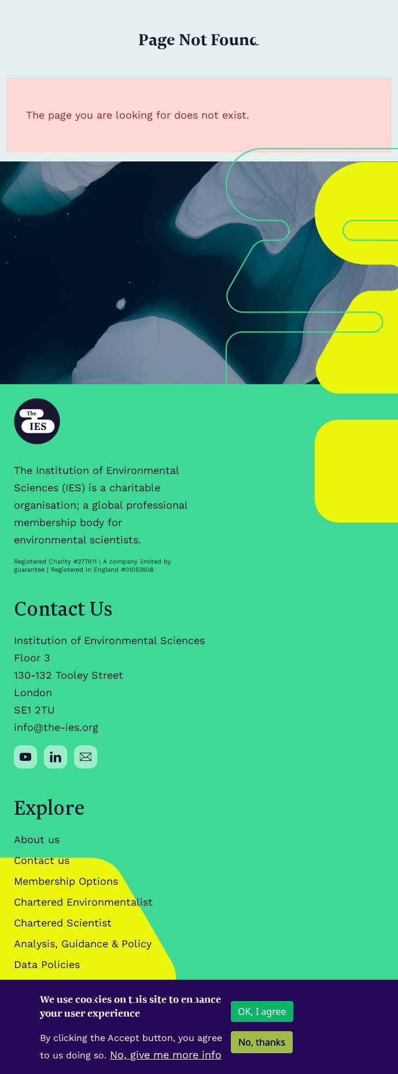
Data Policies (47, 964)
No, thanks (261, 1049)
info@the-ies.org (56, 727)
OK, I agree (262, 1018)
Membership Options (66, 881)
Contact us (41, 860)
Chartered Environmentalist (83, 902)
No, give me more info (166, 1061)
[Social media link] (25, 756)
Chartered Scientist (63, 923)
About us (37, 839)
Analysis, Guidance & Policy (83, 943)
